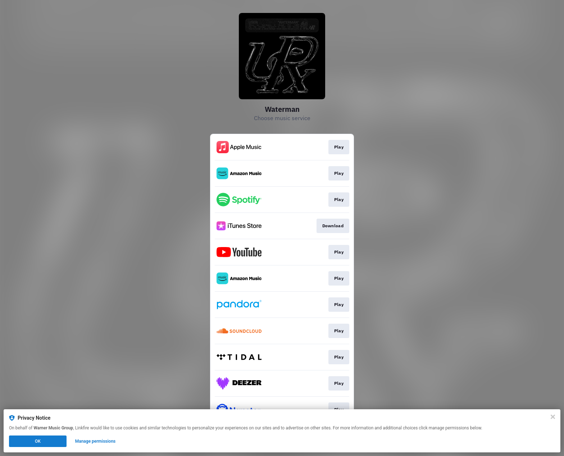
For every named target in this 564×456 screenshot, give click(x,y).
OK (38, 441)
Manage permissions (95, 441)
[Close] (553, 417)
